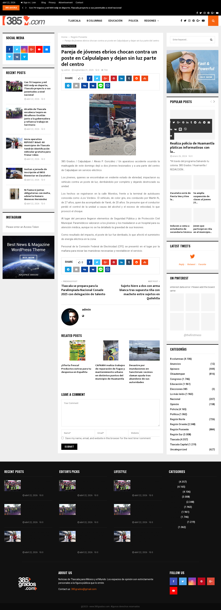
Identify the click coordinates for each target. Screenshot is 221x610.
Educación (115, 20)
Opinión (174, 404)
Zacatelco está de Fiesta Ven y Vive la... (180, 196)
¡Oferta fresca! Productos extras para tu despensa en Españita (76, 368)
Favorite (202, 264)
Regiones (150, 20)
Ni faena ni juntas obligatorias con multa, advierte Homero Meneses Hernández (37, 194)
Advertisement (66, 2)
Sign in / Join (28, 2)
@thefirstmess (192, 335)
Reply (181, 264)
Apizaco (174, 368)
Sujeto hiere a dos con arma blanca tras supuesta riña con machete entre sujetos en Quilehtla (139, 292)
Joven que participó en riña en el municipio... (202, 229)
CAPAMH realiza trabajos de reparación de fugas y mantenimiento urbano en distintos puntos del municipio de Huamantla (110, 372)
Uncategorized (178, 449)
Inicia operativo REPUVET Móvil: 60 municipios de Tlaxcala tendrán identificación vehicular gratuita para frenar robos (37, 147)
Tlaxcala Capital (179, 444)
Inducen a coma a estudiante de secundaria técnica (181, 229)
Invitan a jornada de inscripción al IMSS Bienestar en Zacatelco (37, 172)
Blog (43, 2)
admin (67, 70)
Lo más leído (177, 394)
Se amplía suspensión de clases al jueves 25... (202, 197)
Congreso (175, 379)
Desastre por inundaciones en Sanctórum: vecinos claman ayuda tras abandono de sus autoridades (141, 373)
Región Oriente (178, 424)
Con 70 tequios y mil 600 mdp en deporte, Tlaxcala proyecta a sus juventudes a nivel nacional (75, 7)
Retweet (191, 264)
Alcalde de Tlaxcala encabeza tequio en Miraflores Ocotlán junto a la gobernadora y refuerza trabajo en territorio (37, 117)
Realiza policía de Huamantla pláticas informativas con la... (192, 148)
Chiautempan (177, 373)
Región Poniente (68, 46)
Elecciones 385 (178, 389)
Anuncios (175, 363)
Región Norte (177, 419)
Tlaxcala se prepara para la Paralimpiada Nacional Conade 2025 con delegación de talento (83, 290)
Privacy (52, 2)
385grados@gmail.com (84, 589)
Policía (133, 20)
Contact (79, 2)
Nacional (175, 399)
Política (174, 414)
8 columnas (94, 20)
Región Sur (176, 434)
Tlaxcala (74, 20)
